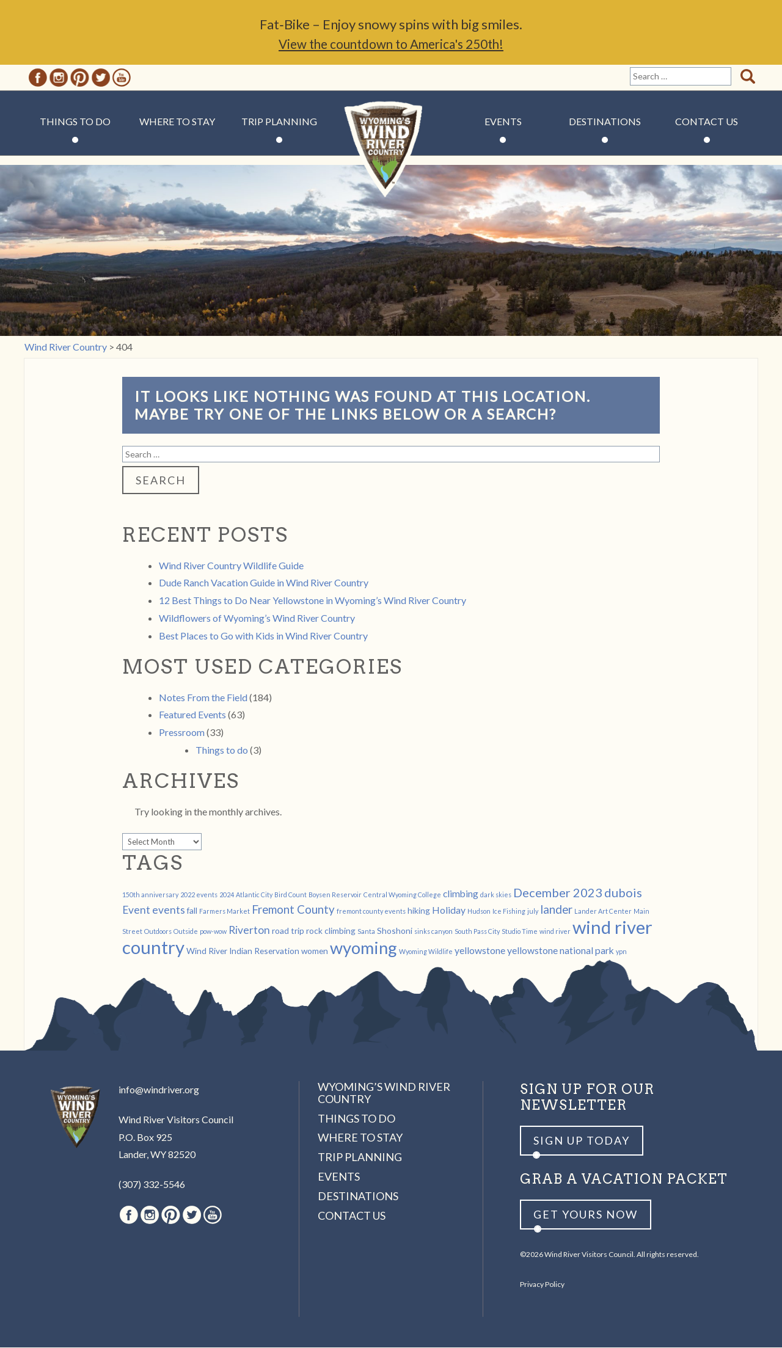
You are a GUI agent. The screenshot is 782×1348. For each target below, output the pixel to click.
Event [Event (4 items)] (136, 910)
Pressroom (182, 732)
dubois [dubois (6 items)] (623, 893)
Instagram (58, 78)
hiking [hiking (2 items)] (418, 911)
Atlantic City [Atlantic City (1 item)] (254, 895)
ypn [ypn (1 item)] (621, 952)
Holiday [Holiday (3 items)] (449, 910)
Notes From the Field (203, 698)
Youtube (121, 78)
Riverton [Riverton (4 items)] (249, 930)
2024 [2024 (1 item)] (226, 895)
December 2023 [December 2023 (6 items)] (557, 893)
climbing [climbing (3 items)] (460, 894)
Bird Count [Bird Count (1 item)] (290, 895)
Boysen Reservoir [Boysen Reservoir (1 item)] (335, 895)
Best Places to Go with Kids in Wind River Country (263, 636)
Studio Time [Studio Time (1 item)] (520, 932)
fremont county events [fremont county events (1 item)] (371, 912)
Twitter (101, 78)
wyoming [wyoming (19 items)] (363, 948)
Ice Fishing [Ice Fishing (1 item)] (508, 912)
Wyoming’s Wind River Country (384, 1093)
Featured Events (192, 715)
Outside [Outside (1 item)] (186, 932)
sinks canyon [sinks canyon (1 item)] (433, 932)
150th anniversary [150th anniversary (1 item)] (150, 895)
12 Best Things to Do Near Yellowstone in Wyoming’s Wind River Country (312, 601)
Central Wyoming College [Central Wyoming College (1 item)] (402, 895)
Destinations (605, 122)
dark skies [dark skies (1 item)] (495, 895)
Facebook (38, 78)
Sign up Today (581, 1141)
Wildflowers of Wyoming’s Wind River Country (257, 618)
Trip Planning (279, 122)
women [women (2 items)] (314, 951)
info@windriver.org (159, 1090)
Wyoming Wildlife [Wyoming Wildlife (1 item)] (426, 952)
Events (503, 122)
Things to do (222, 750)
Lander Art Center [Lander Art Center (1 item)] (603, 912)
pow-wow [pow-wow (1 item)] (213, 932)
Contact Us (706, 122)
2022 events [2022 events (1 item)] (198, 895)
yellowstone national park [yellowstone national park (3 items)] (560, 950)
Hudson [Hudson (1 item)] (479, 912)
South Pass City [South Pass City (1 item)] (477, 932)
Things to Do (75, 122)
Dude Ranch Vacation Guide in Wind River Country (263, 583)
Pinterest (79, 78)
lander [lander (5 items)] (556, 910)
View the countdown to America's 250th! (391, 44)
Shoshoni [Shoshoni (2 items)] (394, 931)
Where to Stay (177, 122)
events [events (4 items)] (168, 910)
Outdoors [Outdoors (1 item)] (158, 932)
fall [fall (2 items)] (192, 911)
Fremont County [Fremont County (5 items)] (293, 910)
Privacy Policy (542, 1284)
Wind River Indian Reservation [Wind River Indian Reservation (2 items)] (242, 951)
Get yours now (585, 1215)
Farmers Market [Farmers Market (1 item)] (224, 912)
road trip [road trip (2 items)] (288, 931)
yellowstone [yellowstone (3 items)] (480, 950)
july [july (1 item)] (532, 912)
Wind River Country (391, 159)
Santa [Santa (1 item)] (366, 932)
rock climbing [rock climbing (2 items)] (331, 931)
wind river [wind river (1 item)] (555, 932)
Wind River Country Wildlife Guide (231, 566)
